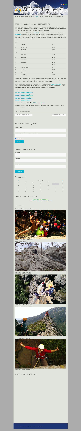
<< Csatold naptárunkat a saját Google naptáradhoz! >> (40, 200)
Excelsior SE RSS (22, 2)
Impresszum (41, 426)
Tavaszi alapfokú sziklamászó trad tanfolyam (24, 208)
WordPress (36, 426)
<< (18, 180)
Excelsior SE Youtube (20, 2)
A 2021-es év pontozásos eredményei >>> (24, 92)
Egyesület (19, 17)
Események (31, 17)
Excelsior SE (25, 426)
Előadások (46, 17)
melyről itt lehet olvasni (56, 84)
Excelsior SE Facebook (15, 2)
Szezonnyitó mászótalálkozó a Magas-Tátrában (24, 306)
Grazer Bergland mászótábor (21, 241)
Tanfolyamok (25, 17)
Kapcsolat (60, 17)
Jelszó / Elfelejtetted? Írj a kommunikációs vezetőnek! (26, 133)
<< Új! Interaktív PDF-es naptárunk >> (40, 199)
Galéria (51, 17)
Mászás (36, 17)
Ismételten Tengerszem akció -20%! (24, 114)
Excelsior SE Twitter (18, 2)
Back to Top (79, 429)
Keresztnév (17, 158)
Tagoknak (41, 17)
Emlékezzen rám (19, 138)
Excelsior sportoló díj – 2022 (58, 114)
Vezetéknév (17, 152)
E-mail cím (17, 164)
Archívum (55, 17)
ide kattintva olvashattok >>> (39, 102)
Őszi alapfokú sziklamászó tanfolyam (22, 338)
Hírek (29, 111)
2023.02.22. (18, 111)
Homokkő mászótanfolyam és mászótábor (23, 273)
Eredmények (25, 111)
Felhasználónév (18, 127)
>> (62, 180)
